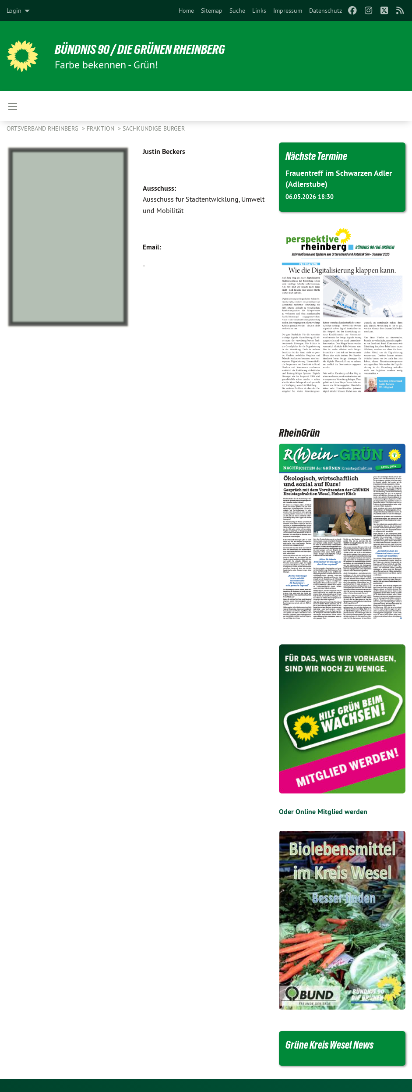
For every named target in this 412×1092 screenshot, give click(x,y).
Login (14, 10)
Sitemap (211, 10)
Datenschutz (325, 10)
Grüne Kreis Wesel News (332, 1045)
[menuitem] (186, 10)
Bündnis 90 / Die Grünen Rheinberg (144, 49)
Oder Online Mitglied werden (323, 811)
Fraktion (101, 128)
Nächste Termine (318, 156)
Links (259, 10)
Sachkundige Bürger (154, 128)
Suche (237, 10)
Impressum (287, 10)
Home (186, 10)
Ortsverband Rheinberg (43, 128)
